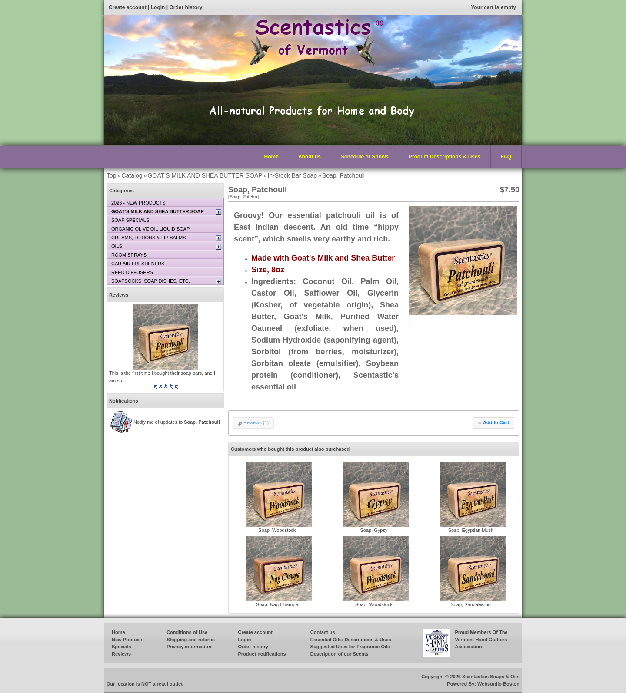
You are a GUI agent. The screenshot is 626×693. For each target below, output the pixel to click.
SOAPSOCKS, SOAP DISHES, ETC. (150, 281)
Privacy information (188, 646)
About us (309, 157)
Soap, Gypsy (373, 530)
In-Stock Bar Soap (292, 175)
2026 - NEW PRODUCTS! (139, 202)
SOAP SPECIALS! (130, 220)
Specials (121, 646)
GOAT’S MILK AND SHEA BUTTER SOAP (204, 175)
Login (158, 7)
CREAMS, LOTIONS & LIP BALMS (148, 237)
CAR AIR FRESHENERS (137, 263)
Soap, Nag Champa (277, 604)
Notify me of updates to (176, 422)
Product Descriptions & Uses (442, 157)
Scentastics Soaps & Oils (490, 676)
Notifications (123, 400)
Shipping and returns (190, 639)
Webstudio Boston (498, 683)
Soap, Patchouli (343, 175)
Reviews (118, 294)
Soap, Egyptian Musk (470, 530)
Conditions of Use (186, 632)
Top (112, 175)
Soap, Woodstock (277, 530)
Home (271, 157)
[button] (493, 423)
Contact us (322, 632)
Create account (128, 7)
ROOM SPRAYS (129, 254)
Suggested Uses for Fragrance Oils (350, 646)
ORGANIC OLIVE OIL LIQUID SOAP (150, 228)
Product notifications (262, 654)
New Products (127, 639)
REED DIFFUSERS (132, 272)
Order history (185, 7)
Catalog (131, 175)
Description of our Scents (339, 654)
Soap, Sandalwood (470, 604)
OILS (116, 246)
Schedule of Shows (365, 157)
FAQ (505, 157)
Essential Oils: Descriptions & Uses (350, 639)
